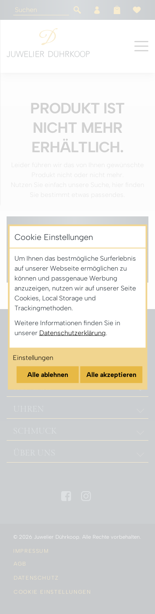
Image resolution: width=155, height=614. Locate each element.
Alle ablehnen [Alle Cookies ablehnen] (47, 375)
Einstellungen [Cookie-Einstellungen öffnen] (33, 358)
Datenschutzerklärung (72, 333)
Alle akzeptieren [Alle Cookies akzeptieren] (111, 375)
